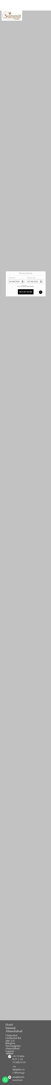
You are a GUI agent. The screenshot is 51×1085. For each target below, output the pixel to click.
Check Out (31, 278)
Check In (11, 278)
